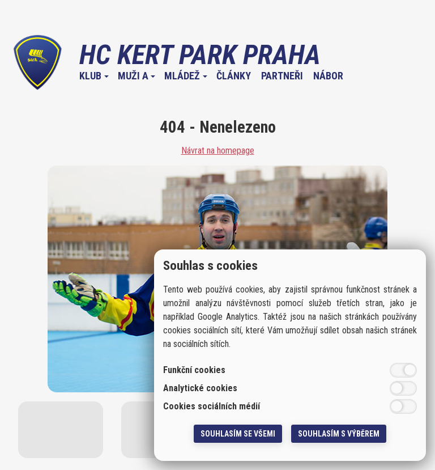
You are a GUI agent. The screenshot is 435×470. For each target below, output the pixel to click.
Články (233, 76)
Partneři (282, 76)
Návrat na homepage (217, 151)
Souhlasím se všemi (238, 433)
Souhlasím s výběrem (338, 433)
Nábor (328, 76)
